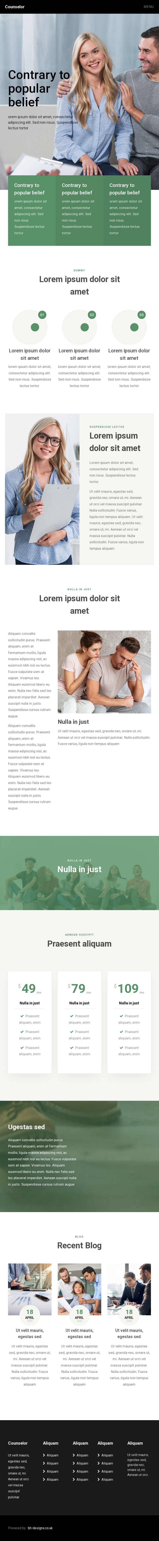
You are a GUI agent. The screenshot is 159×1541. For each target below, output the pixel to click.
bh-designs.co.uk (40, 1528)
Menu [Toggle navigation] (149, 7)
